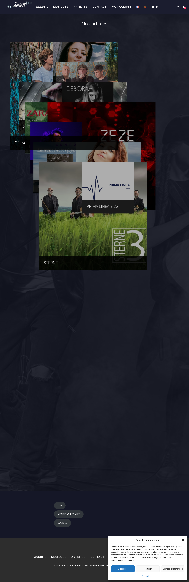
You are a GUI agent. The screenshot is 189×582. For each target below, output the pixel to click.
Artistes (81, 6)
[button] (182, 540)
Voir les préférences (173, 569)
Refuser (148, 569)
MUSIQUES (60, 6)
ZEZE (75, 312)
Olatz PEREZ (137, 87)
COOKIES (62, 523)
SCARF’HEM (24, 199)
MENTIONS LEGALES (69, 514)
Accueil (42, 6)
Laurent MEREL (27, 368)
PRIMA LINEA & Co (142, 424)
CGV (60, 505)
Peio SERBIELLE (27, 255)
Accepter (122, 569)
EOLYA (19, 143)
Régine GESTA (26, 312)
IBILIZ (132, 143)
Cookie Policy (147, 576)
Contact (100, 6)
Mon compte (121, 6)
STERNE (21, 480)
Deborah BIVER (139, 199)
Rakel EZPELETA (141, 368)
